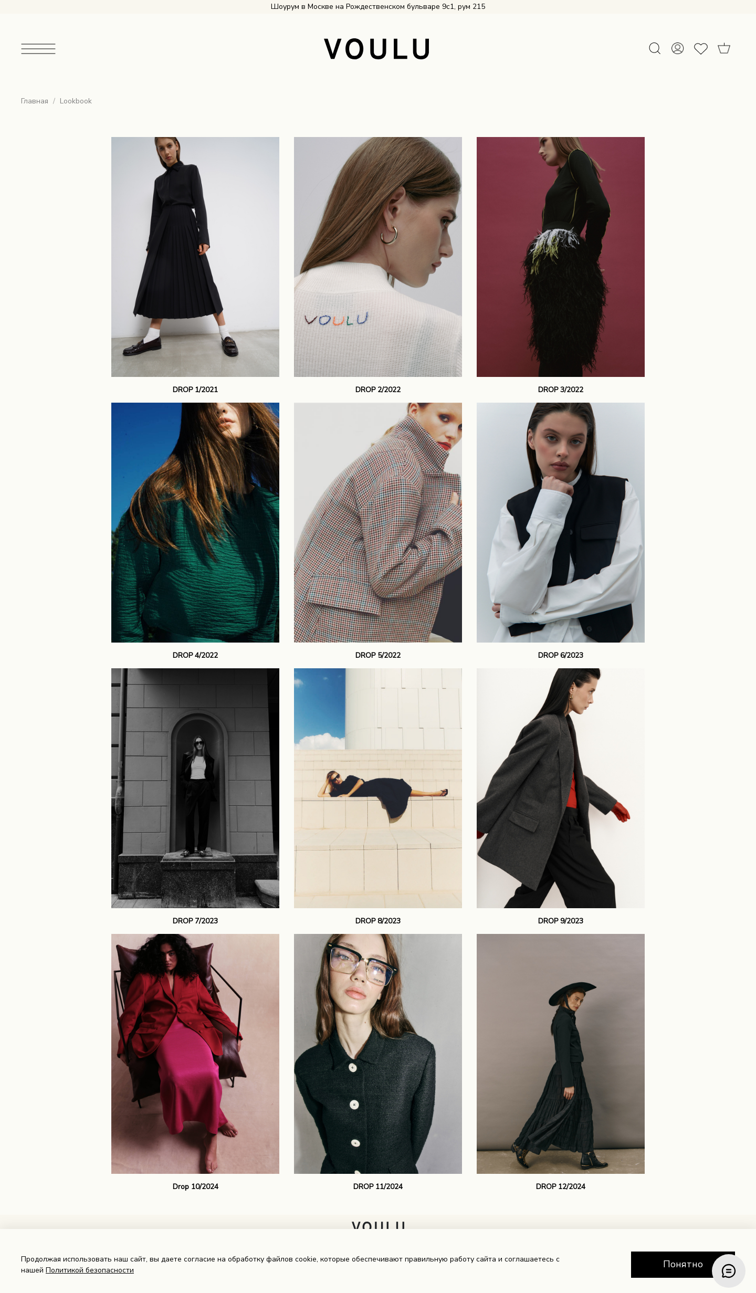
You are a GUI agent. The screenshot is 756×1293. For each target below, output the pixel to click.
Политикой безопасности (90, 1270)
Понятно (683, 1264)
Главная (34, 101)
